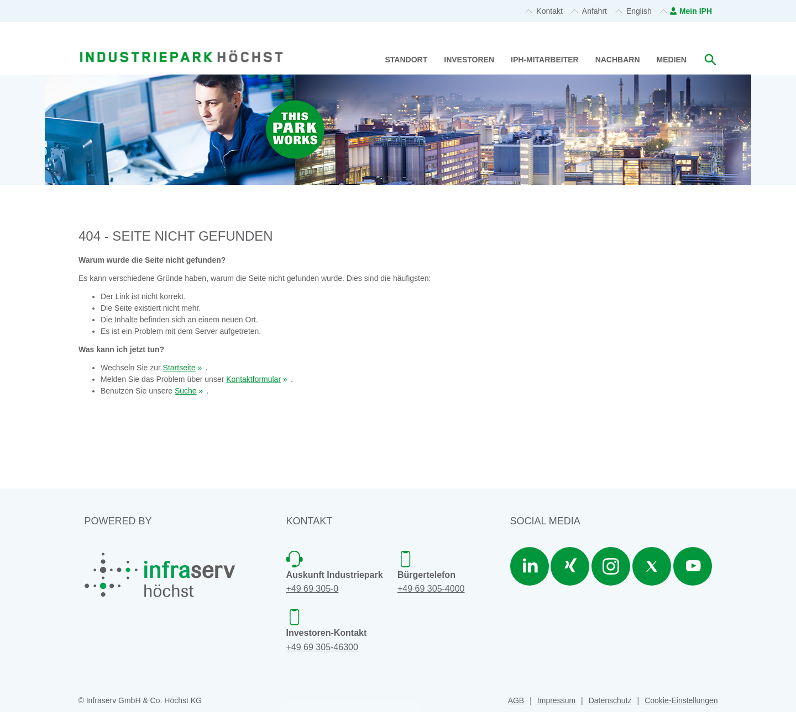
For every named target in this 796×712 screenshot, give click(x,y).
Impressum (556, 700)
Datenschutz (610, 700)
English (639, 11)
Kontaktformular (253, 379)
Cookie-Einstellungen (681, 700)
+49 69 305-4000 (430, 588)
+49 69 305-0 (312, 588)
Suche (186, 390)
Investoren (469, 59)
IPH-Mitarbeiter (545, 59)
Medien (672, 59)
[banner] (181, 43)
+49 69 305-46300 (322, 647)
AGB (516, 700)
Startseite (179, 367)
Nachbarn (617, 59)
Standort (406, 59)
